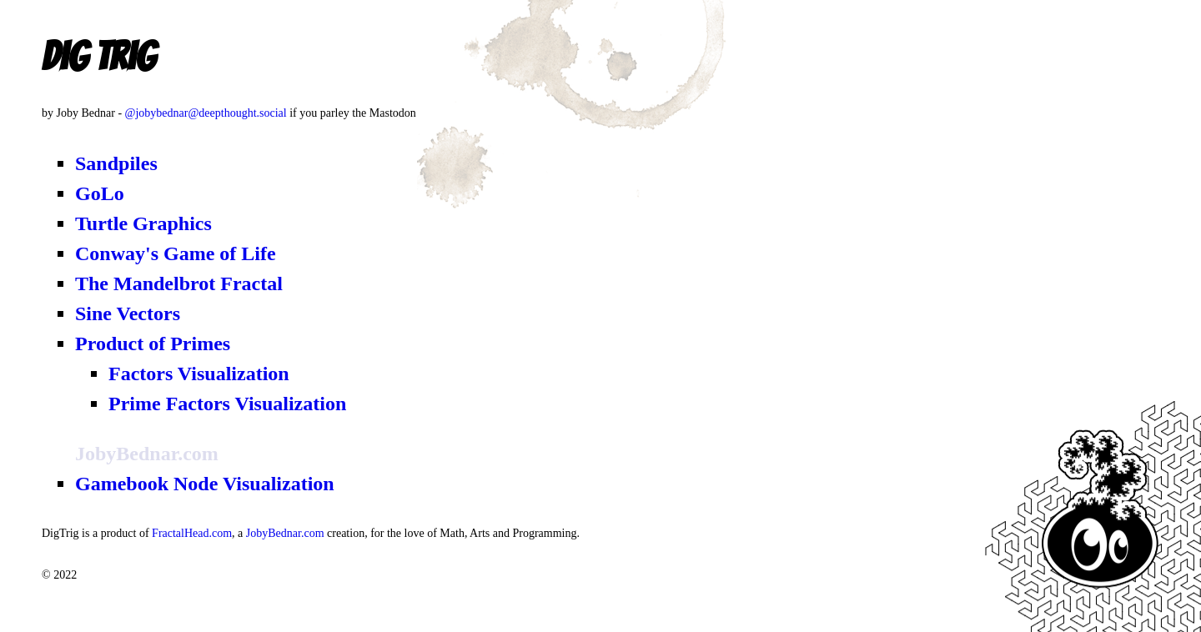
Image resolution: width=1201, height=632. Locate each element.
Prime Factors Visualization (227, 403)
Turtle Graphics (143, 223)
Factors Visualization (198, 373)
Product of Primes (152, 343)
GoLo (99, 193)
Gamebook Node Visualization (204, 483)
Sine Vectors (127, 313)
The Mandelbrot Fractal (179, 283)
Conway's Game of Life (175, 253)
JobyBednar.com (285, 533)
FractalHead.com (192, 533)
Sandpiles (116, 163)
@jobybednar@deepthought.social (206, 113)
